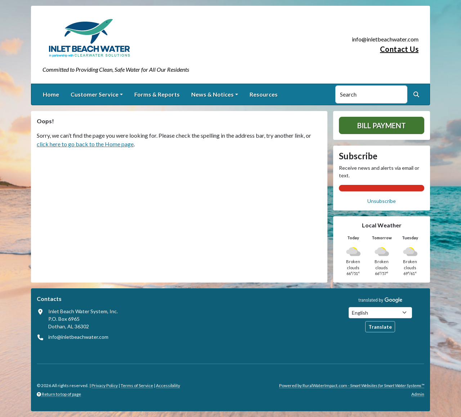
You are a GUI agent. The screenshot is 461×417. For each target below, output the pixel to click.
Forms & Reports (157, 94)
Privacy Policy (104, 385)
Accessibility (168, 385)
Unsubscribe (381, 201)
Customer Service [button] (94, 94)
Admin (417, 394)
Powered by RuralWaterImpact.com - (351, 385)
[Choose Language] (380, 312)
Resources (264, 94)
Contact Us (399, 49)
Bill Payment (381, 125)
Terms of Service (137, 385)
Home (51, 94)
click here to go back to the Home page (85, 144)
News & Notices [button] (212, 94)
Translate (380, 327)
